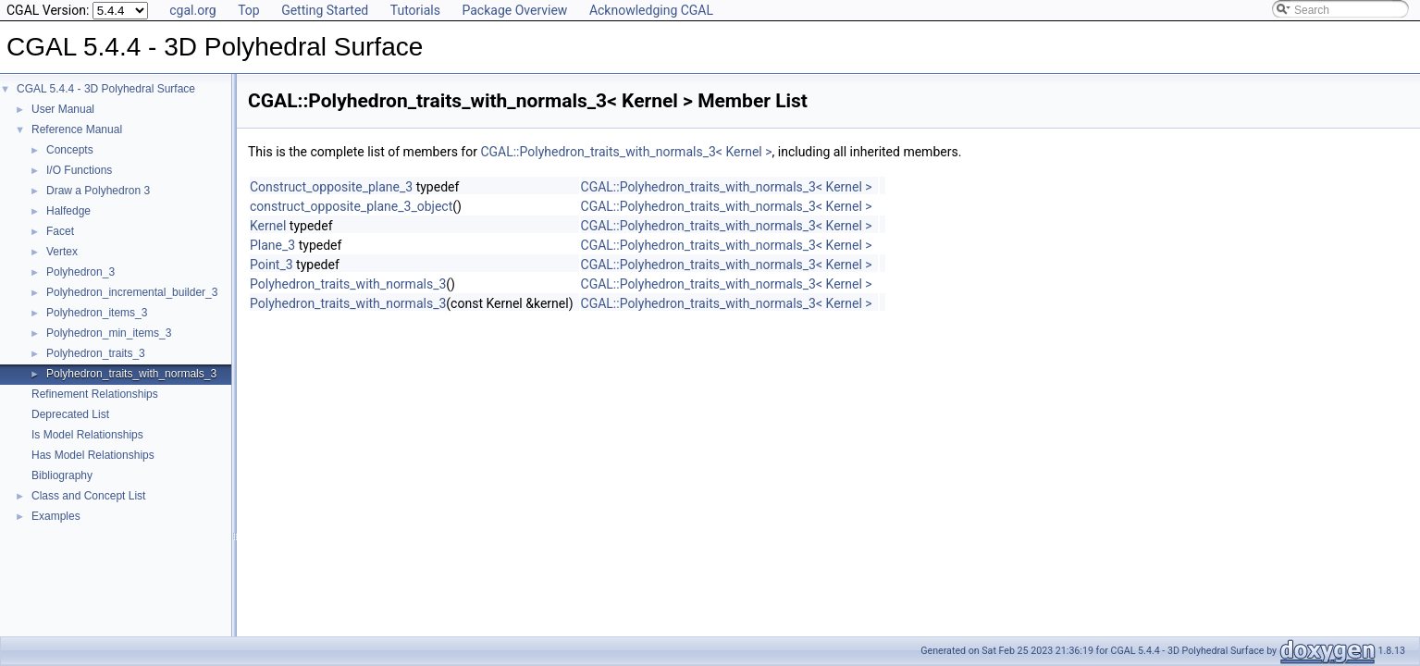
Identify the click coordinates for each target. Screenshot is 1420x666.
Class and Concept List (88, 495)
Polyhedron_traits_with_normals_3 (131, 373)
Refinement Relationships (94, 394)
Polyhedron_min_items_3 (108, 333)
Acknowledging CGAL (651, 10)
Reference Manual (76, 129)
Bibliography (62, 475)
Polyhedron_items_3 (96, 312)
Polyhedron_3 (80, 271)
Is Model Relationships (87, 434)
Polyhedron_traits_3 (95, 353)
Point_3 (271, 264)
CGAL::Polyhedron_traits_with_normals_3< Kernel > (626, 151)
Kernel (268, 225)
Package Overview (514, 10)
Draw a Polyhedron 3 (98, 190)
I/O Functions (79, 170)
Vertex (62, 251)
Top (249, 10)
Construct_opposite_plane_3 (331, 186)
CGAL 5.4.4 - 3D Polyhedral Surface (106, 88)
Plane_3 (272, 245)
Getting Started (324, 10)
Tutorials (415, 10)
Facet (60, 231)
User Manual (62, 109)
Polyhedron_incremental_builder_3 (131, 292)
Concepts (69, 149)
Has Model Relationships (92, 455)
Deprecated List (70, 414)
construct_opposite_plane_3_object (351, 206)
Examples (55, 516)
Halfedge (68, 210)
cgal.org (192, 10)
